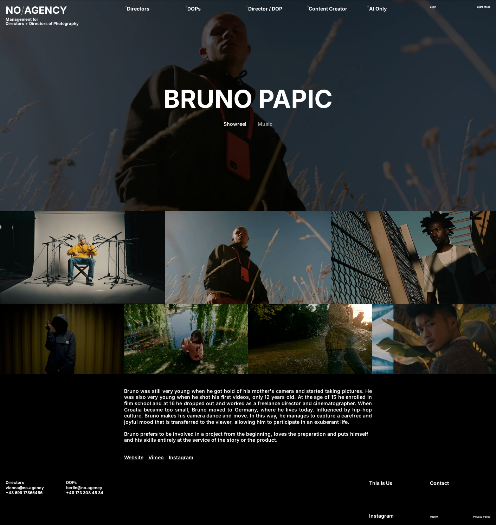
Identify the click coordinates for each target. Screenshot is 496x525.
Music (265, 124)
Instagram (181, 457)
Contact (439, 483)
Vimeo (156, 457)
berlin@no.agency (84, 487)
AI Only (378, 9)
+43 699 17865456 (24, 492)
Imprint (434, 517)
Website (133, 457)
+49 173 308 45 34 (84, 492)
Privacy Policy (481, 517)
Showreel (235, 124)
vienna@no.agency (25, 487)
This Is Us (380, 483)
